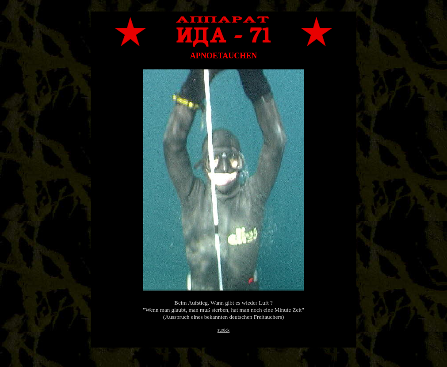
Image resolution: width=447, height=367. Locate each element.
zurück (223, 330)
